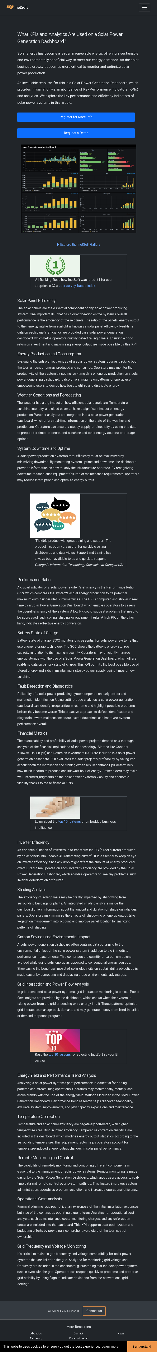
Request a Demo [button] (76, 133)
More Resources (78, 1327)
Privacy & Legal (78, 1338)
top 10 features (69, 822)
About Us (36, 1333)
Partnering (36, 1338)
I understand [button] (142, 1346)
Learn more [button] (110, 1346)
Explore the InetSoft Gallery (78, 245)
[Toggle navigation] (144, 7)
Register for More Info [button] (76, 117)
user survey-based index (77, 286)
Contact (78, 1333)
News (121, 1333)
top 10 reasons (60, 1055)
